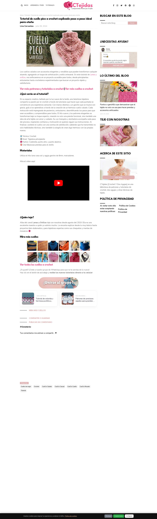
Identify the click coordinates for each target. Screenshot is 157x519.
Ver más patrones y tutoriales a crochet (41, 89)
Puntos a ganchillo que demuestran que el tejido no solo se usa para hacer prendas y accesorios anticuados (117, 107)
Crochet (36, 386)
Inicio (26, 5)
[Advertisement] (58, 207)
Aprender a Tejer (37, 5)
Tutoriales (50, 5)
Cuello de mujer (26, 386)
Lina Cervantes (27, 26)
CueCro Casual (59, 386)
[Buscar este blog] (114, 23)
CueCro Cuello (72, 386)
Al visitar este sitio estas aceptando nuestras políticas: (108, 208)
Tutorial (27, 15)
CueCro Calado (47, 386)
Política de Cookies (127, 205)
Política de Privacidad (122, 210)
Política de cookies (71, 516)
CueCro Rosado (85, 386)
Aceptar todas (118, 516)
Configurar (129, 516)
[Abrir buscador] (22, 5)
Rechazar (108, 516)
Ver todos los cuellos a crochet (36, 264)
